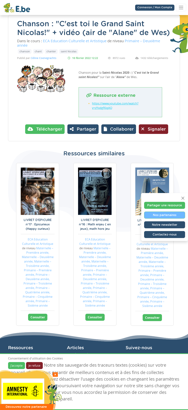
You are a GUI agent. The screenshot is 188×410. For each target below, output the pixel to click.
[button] (118, 129)
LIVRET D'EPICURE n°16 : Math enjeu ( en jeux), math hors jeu (95, 224)
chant (38, 51)
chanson (24, 51)
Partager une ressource (164, 205)
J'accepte (16, 366)
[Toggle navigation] (181, 7)
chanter (51, 51)
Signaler (153, 129)
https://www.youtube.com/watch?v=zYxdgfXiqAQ (115, 105)
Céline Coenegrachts (43, 58)
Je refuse (34, 366)
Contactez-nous (165, 234)
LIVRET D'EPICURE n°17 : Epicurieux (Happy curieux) (38, 224)
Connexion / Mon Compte (154, 7)
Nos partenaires (164, 215)
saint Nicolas (69, 51)
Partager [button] (83, 129)
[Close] (183, 198)
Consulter (37, 317)
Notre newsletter (164, 224)
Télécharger (45, 129)
